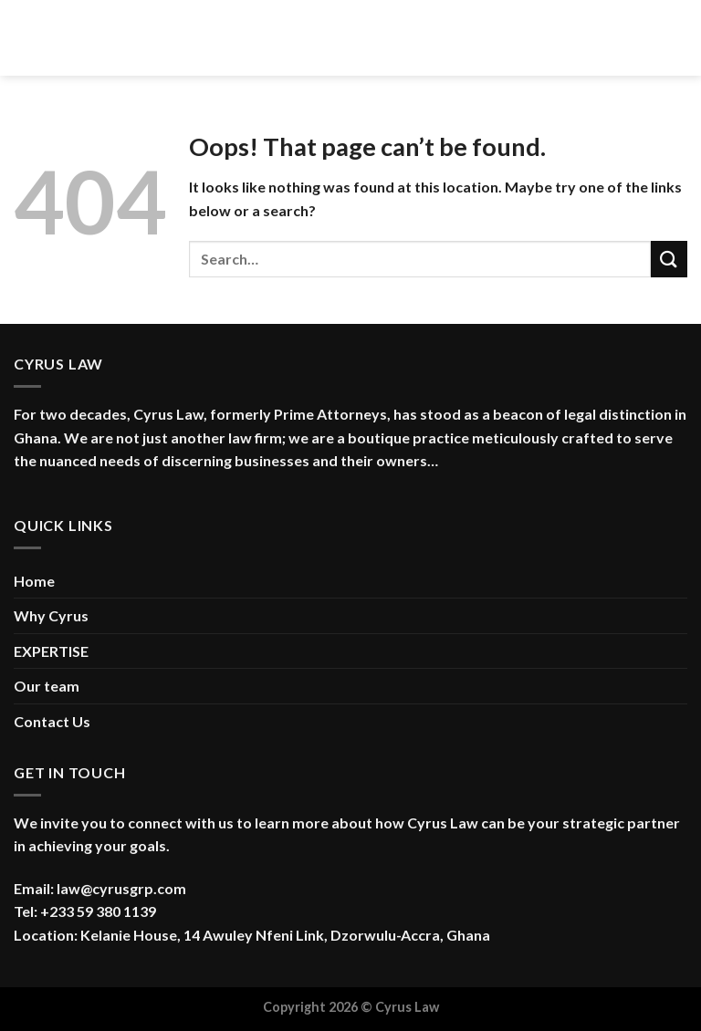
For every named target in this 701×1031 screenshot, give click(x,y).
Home (34, 580)
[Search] (680, 37)
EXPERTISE (51, 651)
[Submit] (669, 258)
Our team (46, 685)
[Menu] (25, 38)
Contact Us (52, 721)
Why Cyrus (51, 615)
